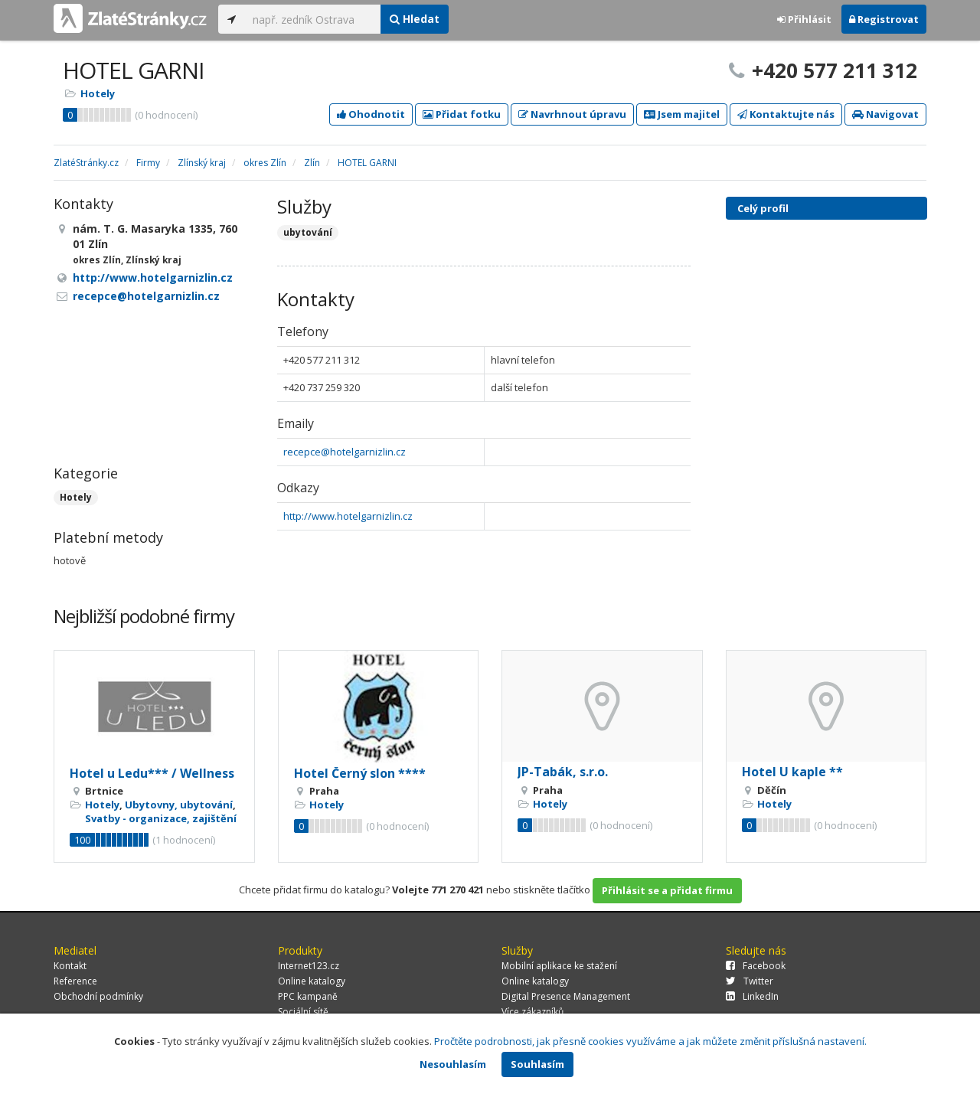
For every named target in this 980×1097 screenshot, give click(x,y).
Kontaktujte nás (786, 114)
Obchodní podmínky (98, 996)
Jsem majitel (682, 114)
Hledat (414, 18)
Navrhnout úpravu (572, 114)
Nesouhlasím (453, 1064)
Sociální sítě (303, 1011)
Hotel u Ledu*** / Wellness (152, 773)
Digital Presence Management (565, 996)
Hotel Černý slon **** (360, 773)
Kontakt (70, 965)
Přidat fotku (462, 114)
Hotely (97, 93)
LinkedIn (752, 996)
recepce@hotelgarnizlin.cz (344, 452)
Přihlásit (804, 19)
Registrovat (884, 19)
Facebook (756, 965)
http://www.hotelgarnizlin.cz (348, 516)
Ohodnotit (371, 114)
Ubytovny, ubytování (179, 804)
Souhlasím (537, 1064)
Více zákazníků (532, 1011)
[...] (312, 19)
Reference (75, 981)
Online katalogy (311, 981)
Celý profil (763, 208)
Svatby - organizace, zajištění (161, 818)
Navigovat (885, 114)
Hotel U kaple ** (792, 771)
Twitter (749, 981)
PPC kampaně (308, 996)
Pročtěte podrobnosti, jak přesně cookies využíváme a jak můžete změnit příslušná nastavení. (650, 1041)
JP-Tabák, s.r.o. (563, 771)
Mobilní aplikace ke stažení (559, 965)
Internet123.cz (308, 965)
